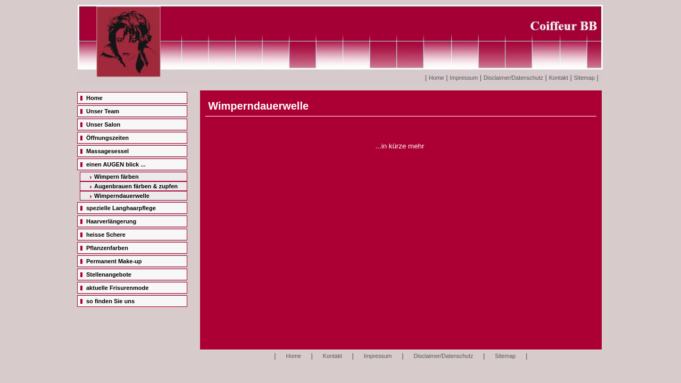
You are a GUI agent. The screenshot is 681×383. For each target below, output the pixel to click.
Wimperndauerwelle (122, 196)
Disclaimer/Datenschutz (513, 77)
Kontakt (558, 77)
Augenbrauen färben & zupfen (136, 186)
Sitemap (584, 77)
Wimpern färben (116, 176)
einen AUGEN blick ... (115, 164)
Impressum (464, 77)
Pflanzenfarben (107, 248)
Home (436, 77)
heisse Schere (106, 234)
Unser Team (102, 111)
